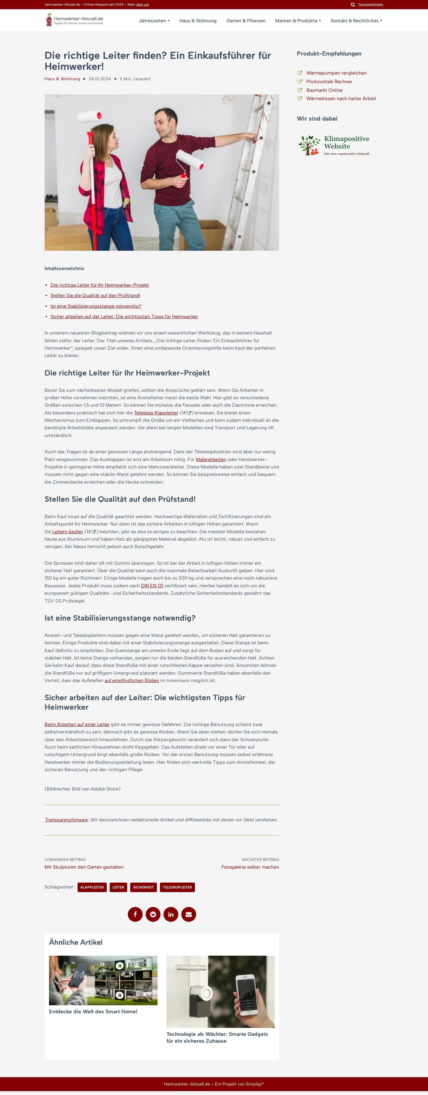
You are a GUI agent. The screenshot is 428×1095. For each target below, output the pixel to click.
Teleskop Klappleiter (156, 413)
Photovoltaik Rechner (329, 81)
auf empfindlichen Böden (132, 683)
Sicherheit (143, 891)
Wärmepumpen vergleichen (336, 73)
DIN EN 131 (152, 588)
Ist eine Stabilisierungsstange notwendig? (96, 306)
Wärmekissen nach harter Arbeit (341, 98)
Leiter (118, 891)
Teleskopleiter (177, 891)
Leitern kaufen (67, 533)
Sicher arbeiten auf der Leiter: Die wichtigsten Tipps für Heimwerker (124, 317)
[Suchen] (353, 4)
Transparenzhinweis (66, 823)
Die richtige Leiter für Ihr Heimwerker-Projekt (100, 285)
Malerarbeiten (211, 460)
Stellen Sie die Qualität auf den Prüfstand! (95, 296)
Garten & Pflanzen (245, 20)
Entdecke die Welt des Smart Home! (93, 1015)
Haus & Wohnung (198, 20)
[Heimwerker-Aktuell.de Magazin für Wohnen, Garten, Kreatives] (74, 21)
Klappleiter (92, 891)
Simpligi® (255, 1088)
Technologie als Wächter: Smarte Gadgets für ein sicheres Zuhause (217, 1041)
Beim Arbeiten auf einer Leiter (77, 727)
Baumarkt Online (324, 90)
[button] (169, 21)
